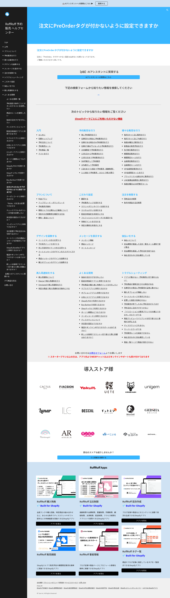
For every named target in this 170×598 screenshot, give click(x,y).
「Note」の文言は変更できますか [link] (16, 204)
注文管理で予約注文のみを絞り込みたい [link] (16, 232)
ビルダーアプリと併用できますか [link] (16, 153)
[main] (98, 25)
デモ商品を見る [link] (10, 280)
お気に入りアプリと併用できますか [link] (16, 146)
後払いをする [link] (9, 86)
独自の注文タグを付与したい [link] (16, 121)
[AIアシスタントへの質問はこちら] (98, 77)
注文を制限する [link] (10, 73)
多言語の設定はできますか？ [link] (16, 218)
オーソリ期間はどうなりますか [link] (16, 160)
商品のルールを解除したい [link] (16, 114)
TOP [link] (6, 42)
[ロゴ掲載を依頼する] (98, 457)
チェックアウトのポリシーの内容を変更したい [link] (16, 211)
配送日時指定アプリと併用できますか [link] (16, 132)
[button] (167, 10)
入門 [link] (6, 47)
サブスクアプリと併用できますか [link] (16, 139)
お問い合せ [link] (8, 285)
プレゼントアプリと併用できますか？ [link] (16, 225)
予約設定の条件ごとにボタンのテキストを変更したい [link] (16, 106)
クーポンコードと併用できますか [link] (16, 197)
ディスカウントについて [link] (16, 127)
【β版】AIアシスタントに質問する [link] (15, 275)
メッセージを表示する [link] (13, 68)
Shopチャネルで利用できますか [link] (16, 174)
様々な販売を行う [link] (11, 60)
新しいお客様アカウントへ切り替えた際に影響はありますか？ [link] (16, 267)
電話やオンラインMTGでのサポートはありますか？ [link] (16, 257)
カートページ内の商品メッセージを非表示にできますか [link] (16, 241)
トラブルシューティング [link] (13, 77)
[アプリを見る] (55, 524)
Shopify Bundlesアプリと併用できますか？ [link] (16, 249)
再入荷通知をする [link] (11, 90)
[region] (85, 3)
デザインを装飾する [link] (12, 64)
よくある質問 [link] (9, 94)
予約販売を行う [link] (10, 55)
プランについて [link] (10, 51)
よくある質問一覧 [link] (13, 99)
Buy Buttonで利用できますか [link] (16, 181)
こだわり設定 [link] (9, 81)
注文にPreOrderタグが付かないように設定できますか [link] (16, 189)
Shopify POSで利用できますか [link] (16, 167)
